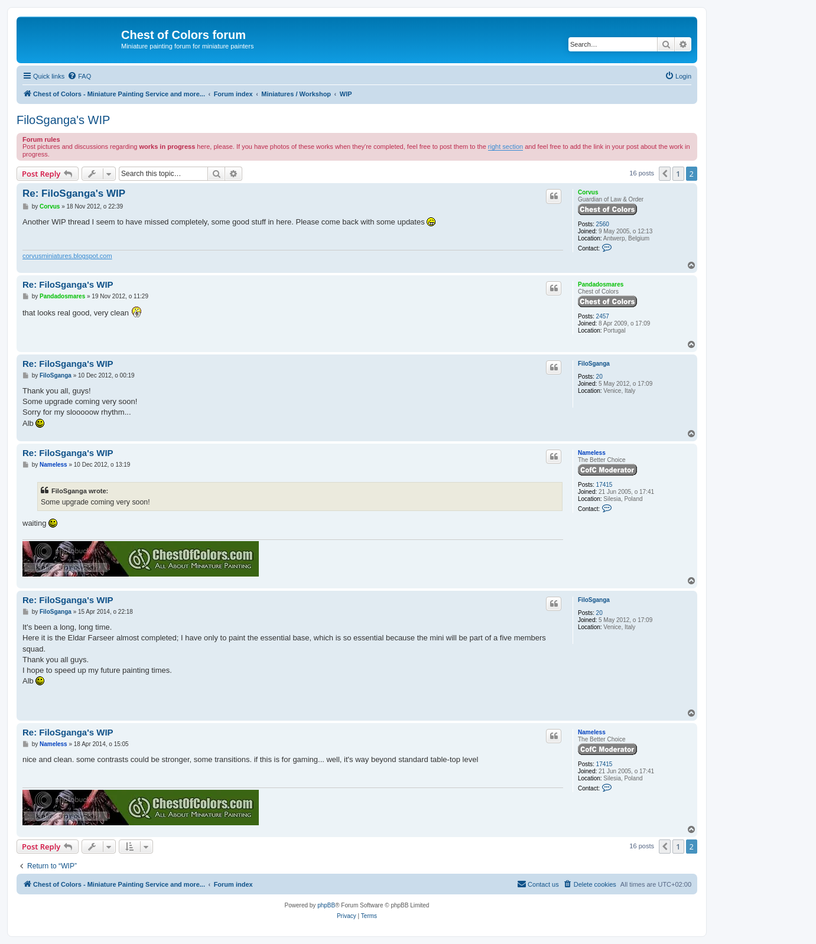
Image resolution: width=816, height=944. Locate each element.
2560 (602, 224)
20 (599, 376)
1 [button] (678, 173)
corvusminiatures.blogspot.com (67, 255)
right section (505, 146)
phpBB (326, 905)
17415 (604, 484)
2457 (602, 316)
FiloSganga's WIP (63, 119)
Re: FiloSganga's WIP (73, 193)
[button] (665, 174)
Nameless (592, 453)
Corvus (588, 192)
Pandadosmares (600, 284)
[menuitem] (79, 76)
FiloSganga (594, 363)
